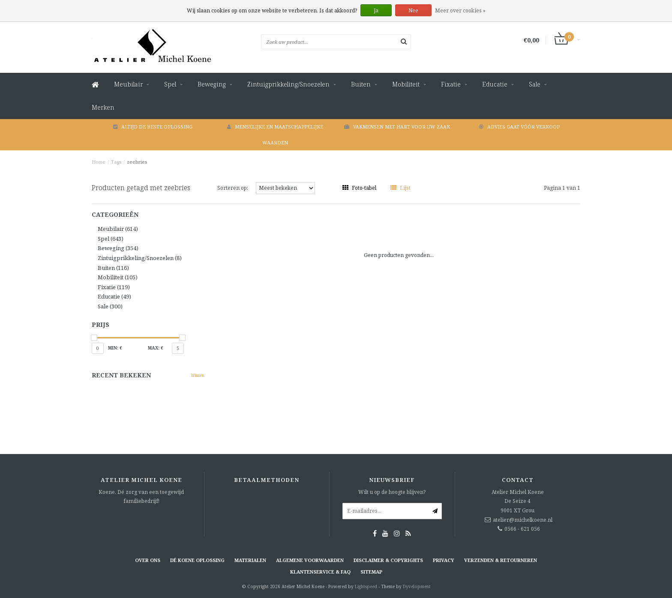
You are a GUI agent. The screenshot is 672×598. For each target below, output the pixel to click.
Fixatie (451, 84)
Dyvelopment (417, 586)
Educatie (494, 84)
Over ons (147, 560)
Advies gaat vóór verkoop (519, 126)
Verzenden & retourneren (500, 560)
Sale (534, 84)
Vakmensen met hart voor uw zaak (397, 126)
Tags (116, 161)
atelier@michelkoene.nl (522, 519)
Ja (376, 10)
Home (98, 161)
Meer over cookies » (460, 10)
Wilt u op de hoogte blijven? (392, 492)
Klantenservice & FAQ (320, 571)
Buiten (361, 84)
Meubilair (128, 84)
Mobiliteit (406, 84)
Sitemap (371, 571)
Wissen (197, 375)
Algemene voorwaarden (310, 560)
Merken (103, 107)
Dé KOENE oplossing (197, 560)
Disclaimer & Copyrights (388, 560)
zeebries (137, 161)
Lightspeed (366, 586)
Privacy (443, 560)
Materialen (250, 560)
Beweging (212, 84)
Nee (413, 10)
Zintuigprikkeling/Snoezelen (288, 84)
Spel (170, 84)
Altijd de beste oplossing (152, 126)
